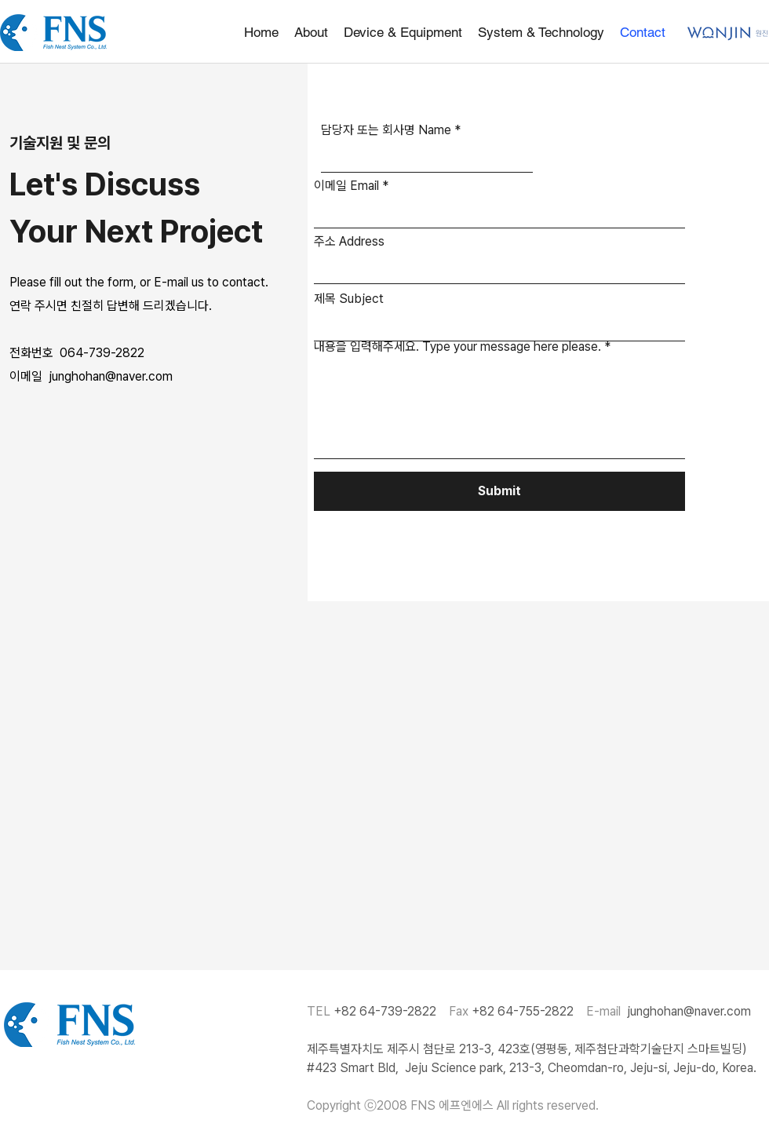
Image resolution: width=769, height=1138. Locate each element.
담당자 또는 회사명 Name (386, 130)
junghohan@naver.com (689, 1011)
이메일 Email (346, 186)
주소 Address (349, 241)
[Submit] (499, 491)
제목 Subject (349, 299)
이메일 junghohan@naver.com (91, 376)
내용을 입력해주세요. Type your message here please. (457, 347)
